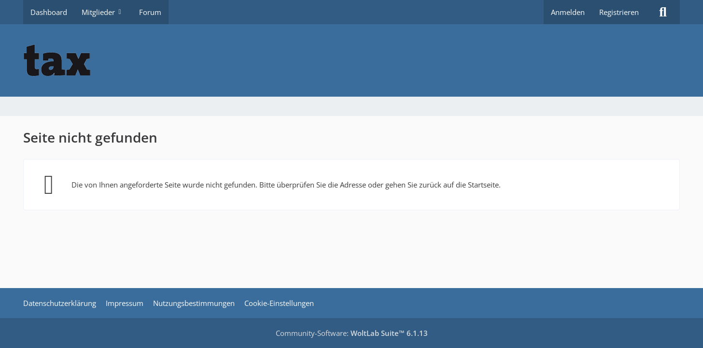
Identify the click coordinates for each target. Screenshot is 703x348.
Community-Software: (352, 333)
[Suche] (663, 12)
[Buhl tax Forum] (351, 60)
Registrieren (619, 12)
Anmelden (568, 12)
